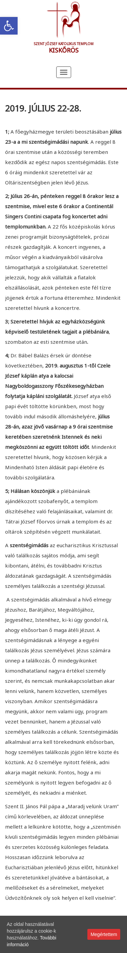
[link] (9, 26)
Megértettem (103, 934)
